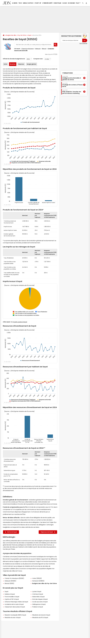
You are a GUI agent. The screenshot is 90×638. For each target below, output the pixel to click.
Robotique (57, 3)
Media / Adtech (28, 3)
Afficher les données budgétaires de (14, 58)
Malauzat (37, 48)
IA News (14, 3)
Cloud (64, 3)
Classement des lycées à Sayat (15, 607)
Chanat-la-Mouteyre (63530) (14, 578)
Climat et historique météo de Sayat (16, 601)
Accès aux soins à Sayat (40, 601)
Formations (68, 73)
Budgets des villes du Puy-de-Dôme (44, 583)
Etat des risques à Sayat (40, 599)
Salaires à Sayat (10, 594)
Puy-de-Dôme (22, 35)
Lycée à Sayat (36, 591)
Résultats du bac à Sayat (13, 617)
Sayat (29, 35)
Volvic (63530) (37, 578)
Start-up (38, 3)
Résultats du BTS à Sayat (40, 617)
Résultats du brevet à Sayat (41, 615)
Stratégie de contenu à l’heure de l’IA (72, 85)
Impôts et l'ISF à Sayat (12, 599)
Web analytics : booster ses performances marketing (71, 92)
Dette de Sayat (11, 532)
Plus (78, 3)
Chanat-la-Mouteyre (27, 48)
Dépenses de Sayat (48, 532)
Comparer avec (38, 58)
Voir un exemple (83, 43)
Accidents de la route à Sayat (14, 604)
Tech (20, 3)
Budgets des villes (11, 35)
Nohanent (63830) (38, 581)
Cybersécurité (47, 3)
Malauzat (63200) (10, 581)
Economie (71, 3)
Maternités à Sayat (38, 596)
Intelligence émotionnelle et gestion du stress (71, 78)
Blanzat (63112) (9, 583)
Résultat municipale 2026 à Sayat (15, 615)
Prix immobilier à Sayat (12, 596)
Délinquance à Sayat (39, 604)
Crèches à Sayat (37, 594)
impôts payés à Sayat (20, 322)
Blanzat (44, 48)
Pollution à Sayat (37, 607)
